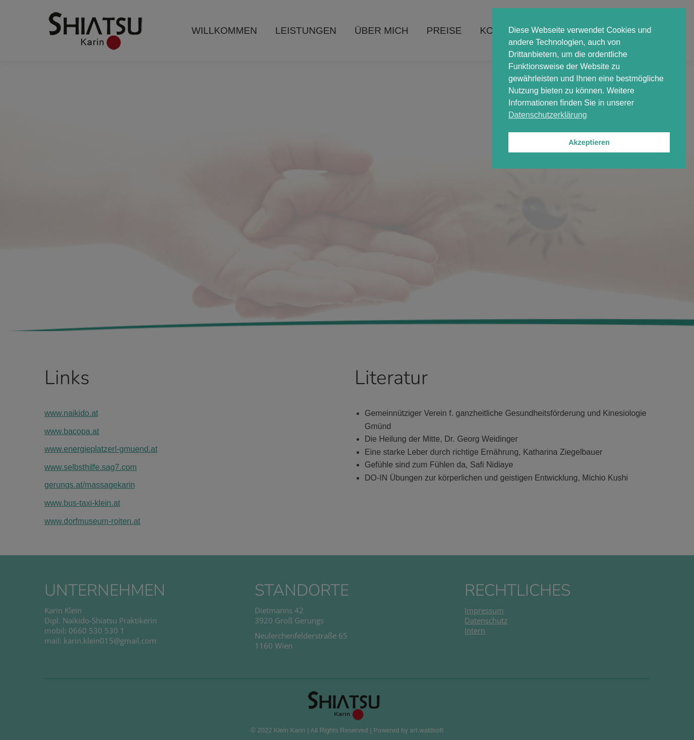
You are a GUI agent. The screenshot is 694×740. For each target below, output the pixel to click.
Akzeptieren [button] (589, 142)
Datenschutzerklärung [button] (547, 115)
